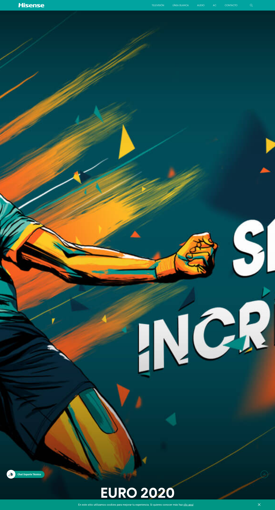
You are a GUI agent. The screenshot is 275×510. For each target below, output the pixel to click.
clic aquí (188, 504)
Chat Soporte (29, 474)
